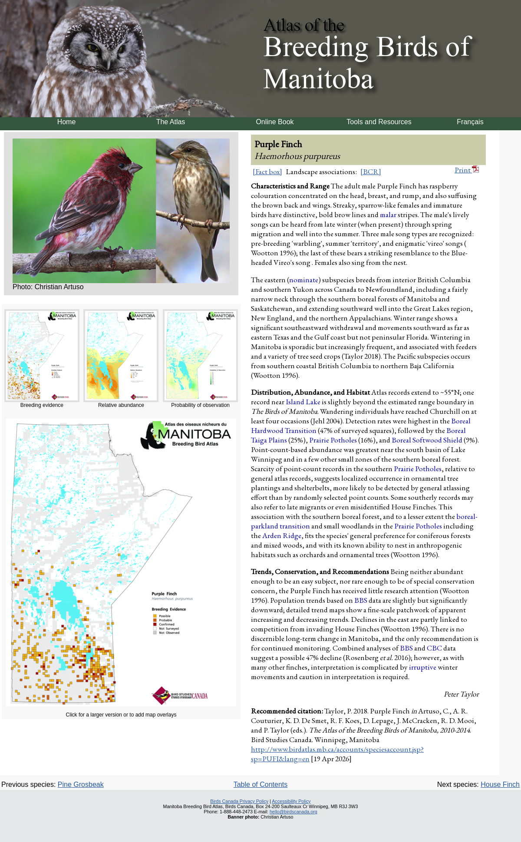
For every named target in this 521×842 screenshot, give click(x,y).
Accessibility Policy (291, 801)
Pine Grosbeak (81, 784)
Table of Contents (261, 784)
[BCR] (370, 171)
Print (467, 170)
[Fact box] (267, 171)
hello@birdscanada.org (293, 811)
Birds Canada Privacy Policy (239, 801)
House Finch (500, 784)
